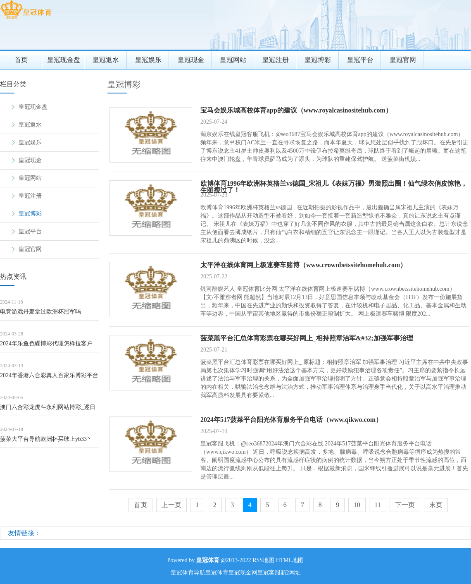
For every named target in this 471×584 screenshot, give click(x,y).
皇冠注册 (275, 59)
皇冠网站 (233, 59)
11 (377, 504)
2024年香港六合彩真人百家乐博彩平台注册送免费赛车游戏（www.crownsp (49, 378)
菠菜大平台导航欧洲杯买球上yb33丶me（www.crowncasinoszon (46, 442)
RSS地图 (263, 560)
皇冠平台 (360, 59)
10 (357, 504)
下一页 (405, 504)
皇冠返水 (106, 59)
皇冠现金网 (242, 573)
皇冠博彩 (317, 59)
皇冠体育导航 (188, 573)
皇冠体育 (216, 573)
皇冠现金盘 (63, 59)
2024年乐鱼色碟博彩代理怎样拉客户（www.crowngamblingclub (46, 346)
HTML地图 (290, 560)
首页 (21, 59)
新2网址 (291, 573)
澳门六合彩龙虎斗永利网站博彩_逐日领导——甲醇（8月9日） (47, 410)
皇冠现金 (191, 59)
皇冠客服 (269, 573)
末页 (435, 504)
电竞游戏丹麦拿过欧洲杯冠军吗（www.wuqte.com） (40, 315)
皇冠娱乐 (148, 59)
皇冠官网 (403, 59)
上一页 (171, 504)
